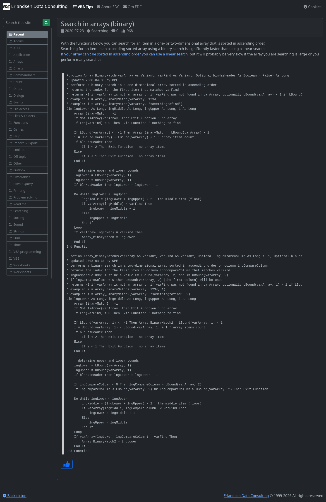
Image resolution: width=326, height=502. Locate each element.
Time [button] (15, 245)
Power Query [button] (21, 184)
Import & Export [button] (23, 143)
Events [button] (16, 102)
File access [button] (19, 109)
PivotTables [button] (19, 177)
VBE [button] (14, 258)
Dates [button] (15, 88)
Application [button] (19, 55)
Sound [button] (16, 224)
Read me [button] (17, 204)
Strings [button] (16, 231)
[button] (27, 34)
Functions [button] (18, 122)
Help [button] (14, 136)
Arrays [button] (16, 61)
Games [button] (16, 129)
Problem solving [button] (23, 197)
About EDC (108, 6)
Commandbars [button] (22, 75)
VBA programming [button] (25, 251)
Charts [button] (16, 68)
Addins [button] (16, 41)
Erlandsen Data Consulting (35, 6)
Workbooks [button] (19, 265)
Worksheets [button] (20, 272)
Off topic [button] (17, 156)
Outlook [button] (17, 170)
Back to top (14, 495)
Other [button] (15, 163)
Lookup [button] (16, 150)
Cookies (312, 6)
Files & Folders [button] (22, 116)
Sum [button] (14, 238)
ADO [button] (14, 48)
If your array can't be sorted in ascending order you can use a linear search (124, 54)
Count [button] (15, 82)
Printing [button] (17, 190)
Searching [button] (18, 211)
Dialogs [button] (16, 95)
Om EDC (132, 6)
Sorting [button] (16, 217)
